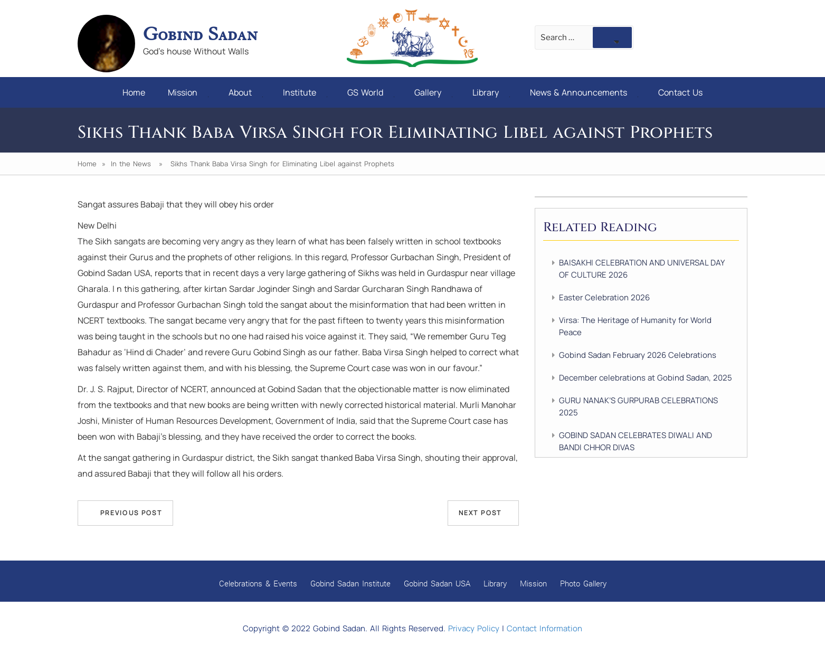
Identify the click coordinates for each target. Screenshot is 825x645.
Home (133, 92)
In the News (131, 163)
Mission (188, 92)
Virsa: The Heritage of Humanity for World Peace (635, 326)
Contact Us (680, 92)
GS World (370, 92)
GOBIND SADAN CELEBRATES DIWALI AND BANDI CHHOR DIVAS (635, 441)
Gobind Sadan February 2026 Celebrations (637, 355)
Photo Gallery (583, 583)
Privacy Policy (473, 628)
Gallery (433, 92)
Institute (305, 92)
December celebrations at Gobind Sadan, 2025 (645, 377)
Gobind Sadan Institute (350, 583)
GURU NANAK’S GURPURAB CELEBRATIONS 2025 (638, 406)
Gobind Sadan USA (437, 583)
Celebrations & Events (258, 583)
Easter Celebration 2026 (604, 297)
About (246, 92)
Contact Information (544, 628)
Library (491, 92)
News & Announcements (584, 92)
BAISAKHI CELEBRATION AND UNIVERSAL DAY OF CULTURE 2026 (641, 268)
